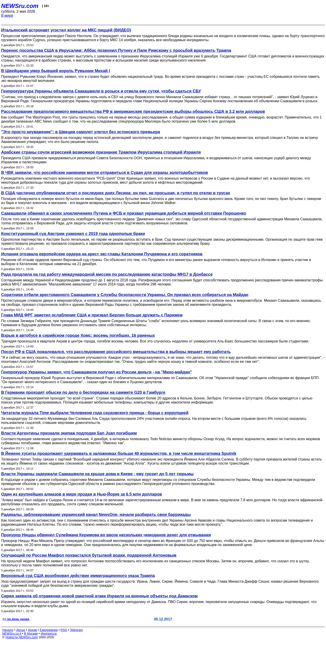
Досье (20, 630)
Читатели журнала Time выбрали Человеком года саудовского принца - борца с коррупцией (94, 413)
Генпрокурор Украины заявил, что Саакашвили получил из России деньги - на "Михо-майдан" (96, 372)
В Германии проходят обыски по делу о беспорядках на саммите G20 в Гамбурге (83, 392)
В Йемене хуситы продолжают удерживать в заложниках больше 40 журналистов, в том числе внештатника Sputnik (118, 453)
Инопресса (49, 633)
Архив (32, 630)
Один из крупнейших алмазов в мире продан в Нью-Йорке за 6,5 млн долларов (81, 494)
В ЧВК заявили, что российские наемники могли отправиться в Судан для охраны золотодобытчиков (104, 172)
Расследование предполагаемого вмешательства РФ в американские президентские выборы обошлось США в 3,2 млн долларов (133, 111)
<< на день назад (15, 619)
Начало (7, 630)
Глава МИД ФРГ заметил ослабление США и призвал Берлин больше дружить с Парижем (91, 315)
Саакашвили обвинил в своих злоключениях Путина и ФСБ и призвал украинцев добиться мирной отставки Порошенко (123, 213)
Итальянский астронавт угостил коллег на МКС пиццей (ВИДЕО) (66, 30)
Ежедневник (49, 630)
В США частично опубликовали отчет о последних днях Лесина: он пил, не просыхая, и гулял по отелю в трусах (115, 193)
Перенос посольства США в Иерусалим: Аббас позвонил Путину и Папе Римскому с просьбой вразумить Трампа (116, 50)
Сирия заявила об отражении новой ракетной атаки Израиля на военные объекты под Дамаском (99, 596)
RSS (63, 630)
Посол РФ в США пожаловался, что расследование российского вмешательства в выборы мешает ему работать (116, 351)
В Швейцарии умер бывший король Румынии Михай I (55, 71)
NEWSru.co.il (11, 633)
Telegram (76, 630)
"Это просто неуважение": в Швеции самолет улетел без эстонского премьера (80, 132)
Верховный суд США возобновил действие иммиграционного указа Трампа (78, 575)
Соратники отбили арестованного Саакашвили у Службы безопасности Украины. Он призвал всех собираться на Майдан (124, 294)
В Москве (31, 633)
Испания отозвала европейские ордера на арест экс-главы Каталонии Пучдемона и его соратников (101, 254)
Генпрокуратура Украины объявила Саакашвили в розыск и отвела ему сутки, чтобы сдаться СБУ (101, 91)
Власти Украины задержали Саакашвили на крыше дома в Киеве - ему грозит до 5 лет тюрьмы (97, 474)
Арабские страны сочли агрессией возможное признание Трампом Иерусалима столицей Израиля (101, 152)
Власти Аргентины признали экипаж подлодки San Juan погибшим (69, 433)
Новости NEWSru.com (21, 637)
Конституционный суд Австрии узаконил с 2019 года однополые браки (73, 233)
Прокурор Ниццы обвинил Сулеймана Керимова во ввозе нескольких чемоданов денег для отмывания (106, 535)
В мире (7, 15)
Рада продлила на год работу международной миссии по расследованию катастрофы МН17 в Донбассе (107, 274)
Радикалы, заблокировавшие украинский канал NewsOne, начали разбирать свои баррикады (96, 514)
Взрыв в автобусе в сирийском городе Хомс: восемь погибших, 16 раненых (78, 335)
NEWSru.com (19, 5)
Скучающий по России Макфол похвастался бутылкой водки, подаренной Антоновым (88, 555)
